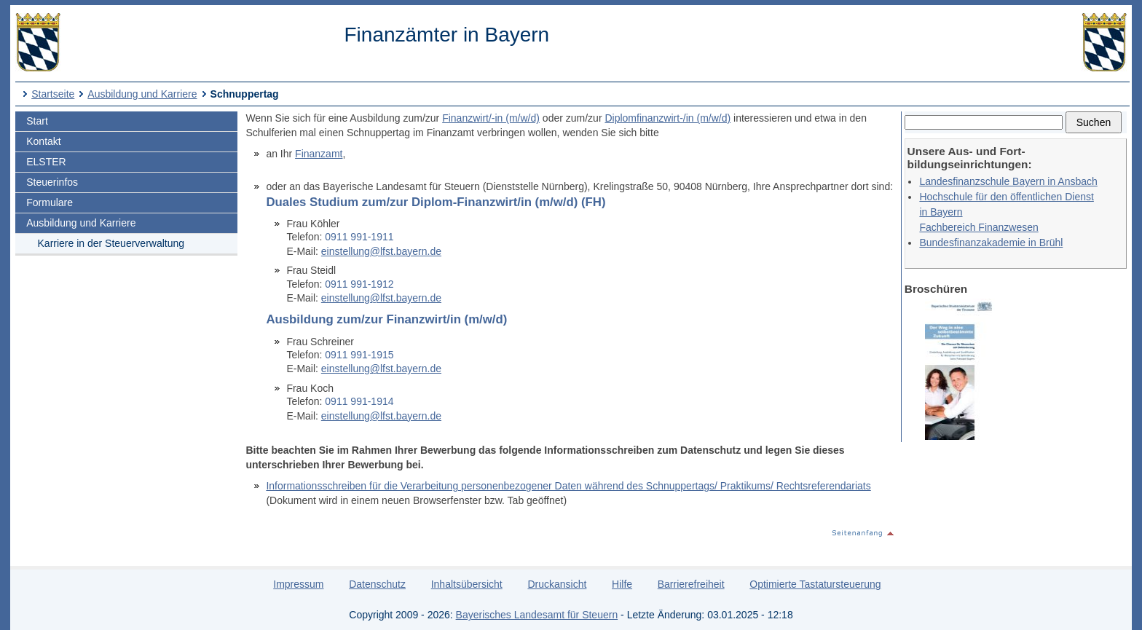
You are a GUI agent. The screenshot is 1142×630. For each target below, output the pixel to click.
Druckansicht (556, 584)
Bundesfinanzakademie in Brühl (991, 242)
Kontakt (43, 141)
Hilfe (622, 584)
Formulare (49, 202)
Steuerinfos (52, 182)
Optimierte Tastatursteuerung (815, 584)
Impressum (298, 584)
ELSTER (46, 162)
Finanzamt (318, 154)
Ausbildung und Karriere (142, 94)
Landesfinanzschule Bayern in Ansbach (1008, 181)
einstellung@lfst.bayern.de (381, 251)
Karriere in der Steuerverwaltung (111, 243)
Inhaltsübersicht (467, 584)
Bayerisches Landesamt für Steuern (537, 615)
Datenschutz (377, 584)
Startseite (52, 94)
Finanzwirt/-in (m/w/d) (491, 118)
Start (37, 121)
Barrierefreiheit (691, 584)
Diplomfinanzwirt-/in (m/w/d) (668, 118)
